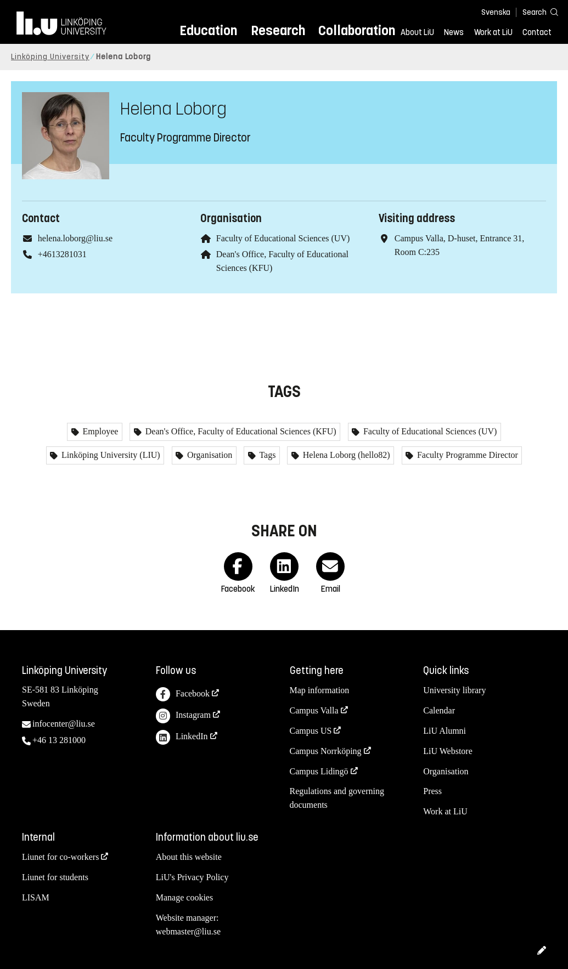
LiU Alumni (444, 730)
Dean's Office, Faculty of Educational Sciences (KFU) (239, 431)
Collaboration (356, 30)
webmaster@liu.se (188, 931)
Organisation (208, 455)
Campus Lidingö (319, 771)
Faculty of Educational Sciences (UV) (283, 238)
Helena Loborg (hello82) (345, 455)
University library (454, 690)
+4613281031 (62, 254)
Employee (100, 431)
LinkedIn (182, 737)
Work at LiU (493, 32)
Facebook (183, 694)
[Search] (535, 11)
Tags (266, 455)
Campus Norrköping (326, 751)
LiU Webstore (448, 751)
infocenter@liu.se (63, 723)
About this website (189, 857)
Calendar (439, 710)
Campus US (311, 730)
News (454, 32)
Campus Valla (314, 710)
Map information (320, 690)
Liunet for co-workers (60, 857)
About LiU (417, 32)
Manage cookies (184, 897)
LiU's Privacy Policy (192, 877)
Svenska (495, 12)
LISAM (35, 897)
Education (208, 30)
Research (278, 30)
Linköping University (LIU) (109, 455)
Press (432, 791)
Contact (537, 32)
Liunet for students (55, 877)
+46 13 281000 (59, 740)
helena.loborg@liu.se (75, 238)
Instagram (183, 716)
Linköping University (50, 56)
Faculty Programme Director (466, 455)
